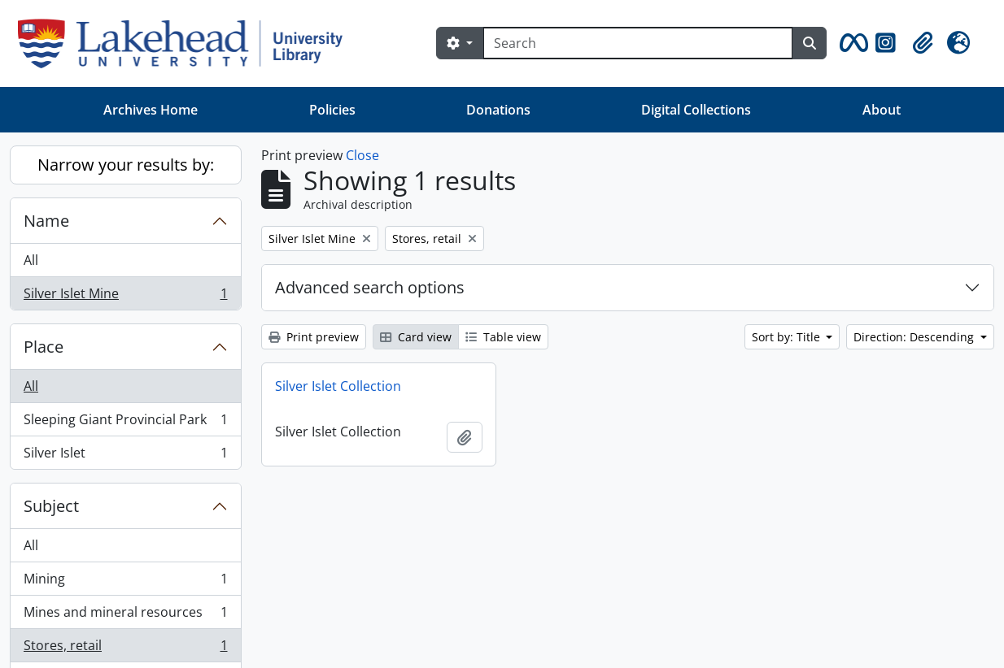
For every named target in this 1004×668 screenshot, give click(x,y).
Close (362, 155)
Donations (498, 110)
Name (46, 221)
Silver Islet (125, 456)
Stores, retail (125, 648)
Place (43, 347)
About (881, 110)
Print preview (313, 337)
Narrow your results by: (125, 165)
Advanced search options (370, 287)
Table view (503, 337)
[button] (851, 43)
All (31, 260)
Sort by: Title (787, 337)
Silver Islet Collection (338, 386)
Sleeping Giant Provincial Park (125, 423)
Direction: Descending (915, 337)
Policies (332, 110)
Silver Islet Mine (125, 297)
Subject (51, 506)
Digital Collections (696, 110)
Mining (125, 582)
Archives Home (150, 110)
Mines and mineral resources (125, 615)
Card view (416, 337)
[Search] (637, 43)
